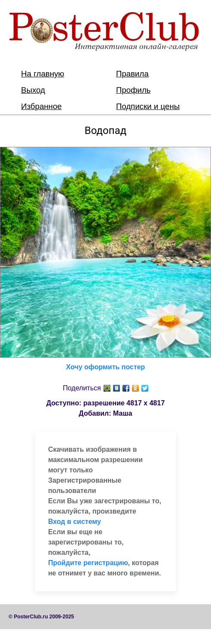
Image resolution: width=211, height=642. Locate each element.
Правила (132, 73)
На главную (42, 73)
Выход (33, 89)
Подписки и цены (148, 106)
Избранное (41, 106)
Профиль (133, 89)
